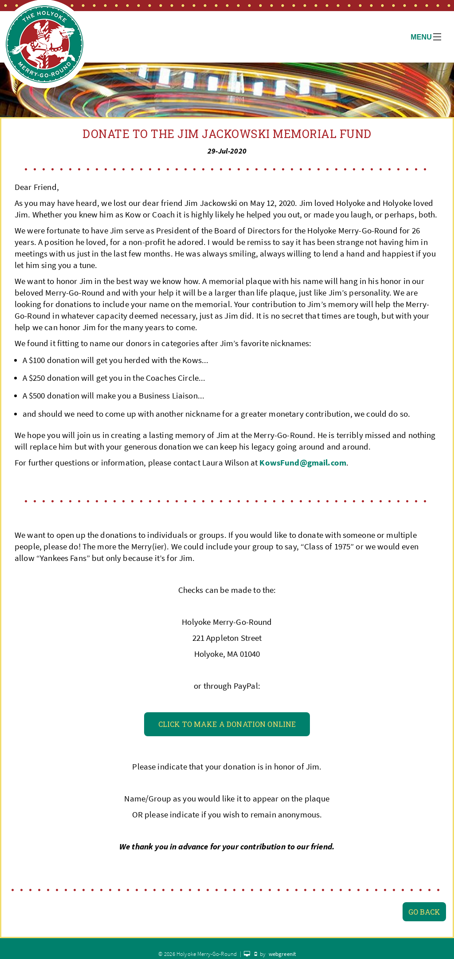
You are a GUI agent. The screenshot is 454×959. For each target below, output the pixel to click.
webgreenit (282, 954)
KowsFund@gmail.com (302, 462)
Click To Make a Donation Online (227, 724)
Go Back (424, 911)
